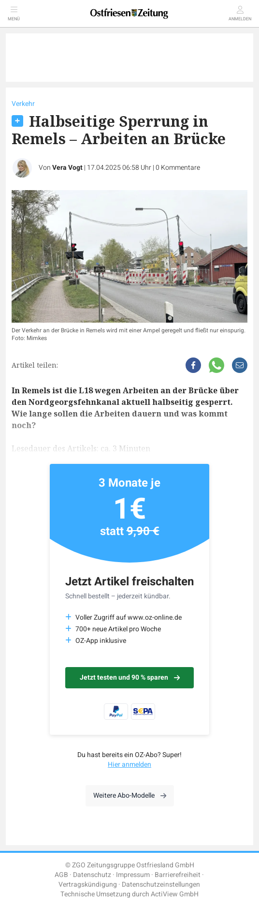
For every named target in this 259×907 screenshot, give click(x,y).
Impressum (133, 875)
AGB (61, 875)
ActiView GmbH (175, 894)
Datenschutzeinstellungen (161, 884)
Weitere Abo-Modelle (129, 795)
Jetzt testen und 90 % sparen (130, 677)
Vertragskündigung (87, 884)
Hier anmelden (129, 764)
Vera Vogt (67, 168)
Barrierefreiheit (178, 875)
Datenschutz (92, 875)
